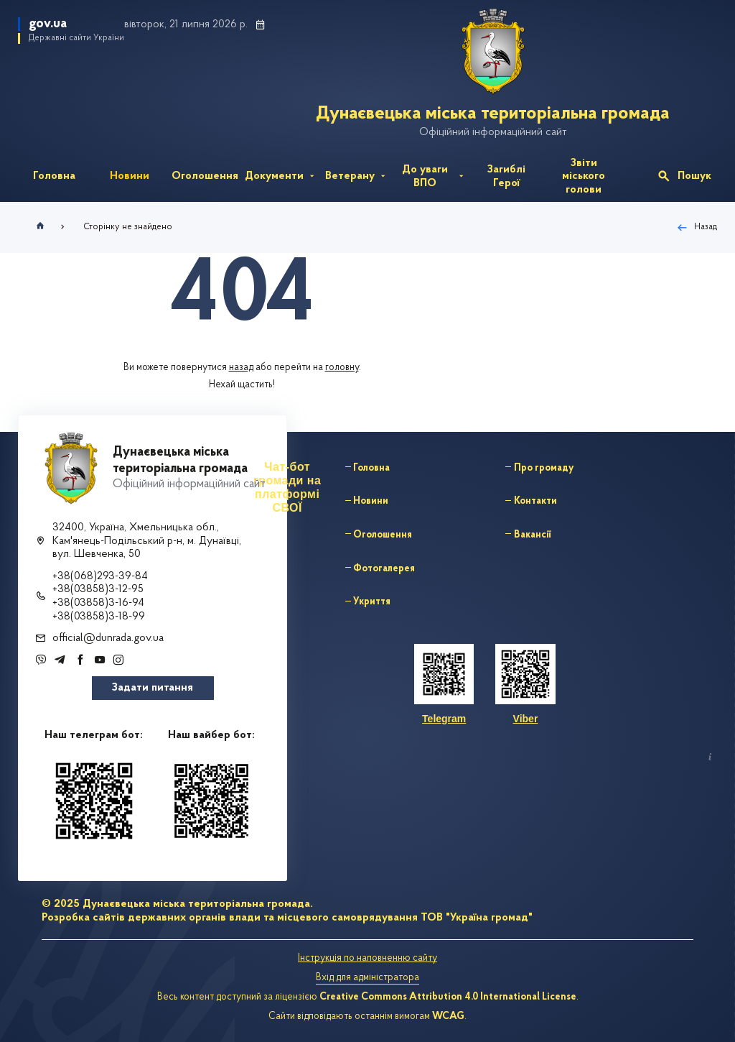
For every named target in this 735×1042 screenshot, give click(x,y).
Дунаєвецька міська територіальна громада (501, 114)
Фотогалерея (384, 568)
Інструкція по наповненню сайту (367, 958)
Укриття (371, 601)
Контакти (535, 501)
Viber (525, 718)
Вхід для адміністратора (367, 977)
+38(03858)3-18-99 (98, 616)
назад (241, 367)
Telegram (444, 718)
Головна (371, 468)
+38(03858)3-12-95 (98, 589)
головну (342, 367)
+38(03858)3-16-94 (98, 603)
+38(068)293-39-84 (100, 576)
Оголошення (382, 535)
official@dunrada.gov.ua (108, 638)
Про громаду (544, 468)
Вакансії (532, 535)
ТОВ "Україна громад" (477, 917)
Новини (370, 501)
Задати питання (152, 687)
